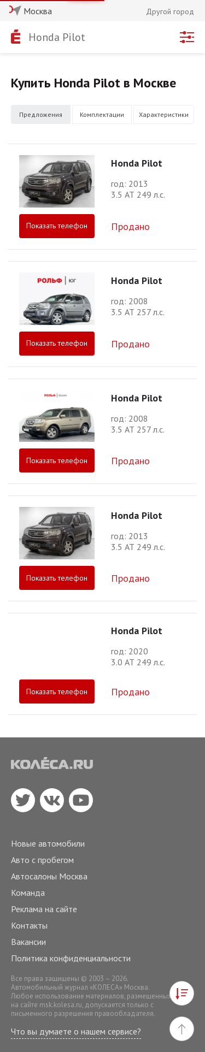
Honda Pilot (56, 37)
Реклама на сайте (44, 908)
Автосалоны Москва (49, 876)
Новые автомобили (48, 843)
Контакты (29, 925)
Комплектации (102, 114)
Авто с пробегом (42, 859)
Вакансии (28, 941)
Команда (28, 892)
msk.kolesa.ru (60, 1004)
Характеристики (164, 114)
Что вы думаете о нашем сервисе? (76, 1031)
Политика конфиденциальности (71, 958)
